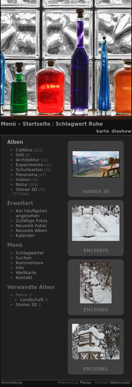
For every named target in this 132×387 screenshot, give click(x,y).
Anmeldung (11, 382)
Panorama (26, 174)
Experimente (29, 164)
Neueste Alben (31, 230)
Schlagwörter (30, 252)
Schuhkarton (29, 169)
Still (20, 154)
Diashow (121, 131)
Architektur (28, 159)
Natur (22, 184)
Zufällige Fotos (31, 220)
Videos (23, 179)
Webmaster (120, 382)
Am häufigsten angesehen (31, 213)
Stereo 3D (26, 189)
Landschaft (31, 299)
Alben (15, 142)
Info (20, 267)
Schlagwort (71, 124)
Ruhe (96, 124)
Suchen (24, 257)
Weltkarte (26, 272)
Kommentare (29, 262)
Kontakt (24, 277)
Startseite (36, 124)
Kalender (25, 235)
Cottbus (24, 149)
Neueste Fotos (31, 225)
